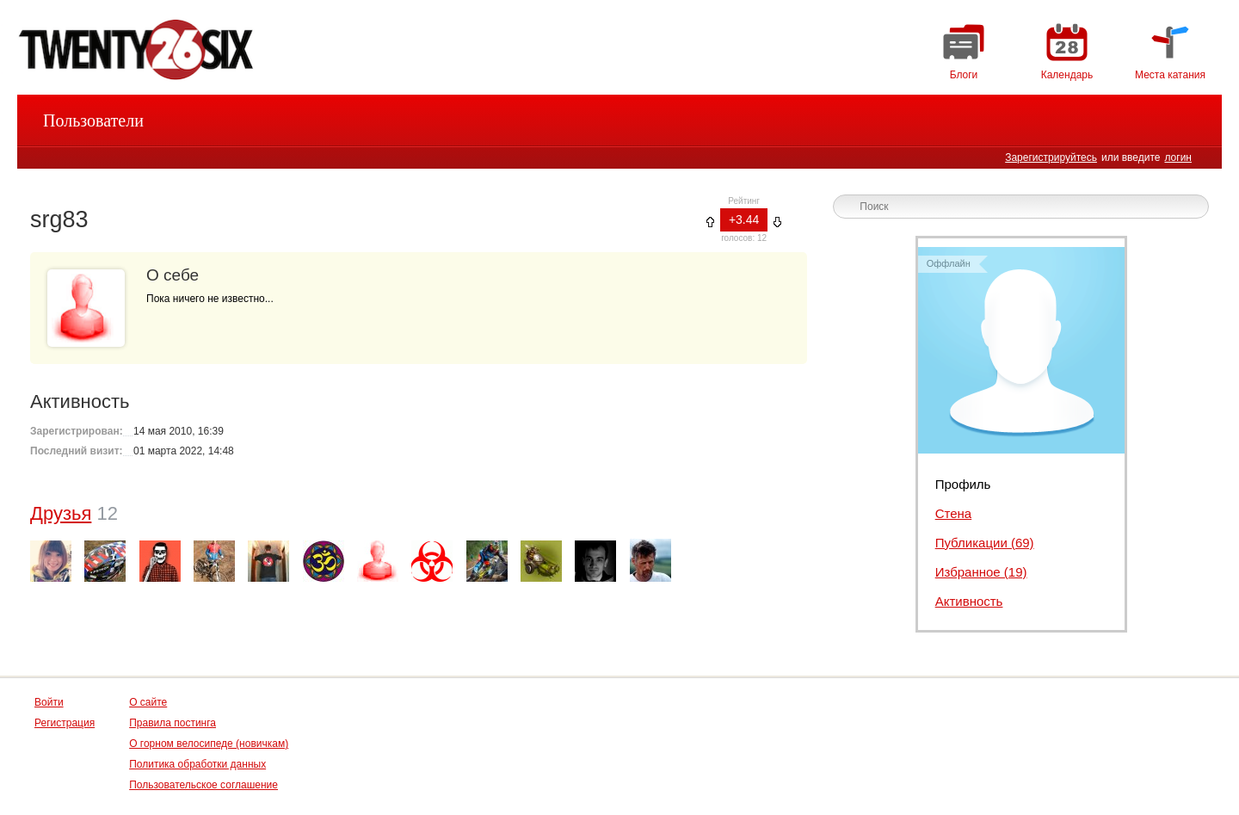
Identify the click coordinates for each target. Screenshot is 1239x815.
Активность (969, 601)
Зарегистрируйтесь (1051, 157)
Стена (953, 513)
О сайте (148, 702)
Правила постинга (172, 723)
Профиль (963, 484)
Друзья (60, 513)
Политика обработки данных (197, 764)
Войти (49, 702)
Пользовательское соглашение (203, 785)
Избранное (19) (981, 572)
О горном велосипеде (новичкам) (208, 744)
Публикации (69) (984, 542)
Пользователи (93, 120)
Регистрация (64, 723)
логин (1178, 157)
